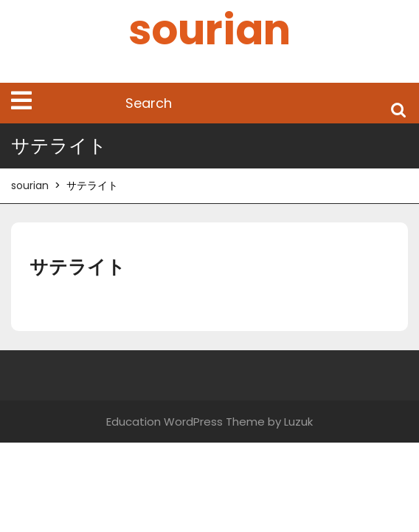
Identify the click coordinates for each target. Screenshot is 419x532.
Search (398, 109)
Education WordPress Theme (185, 421)
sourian (209, 30)
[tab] (21, 100)
